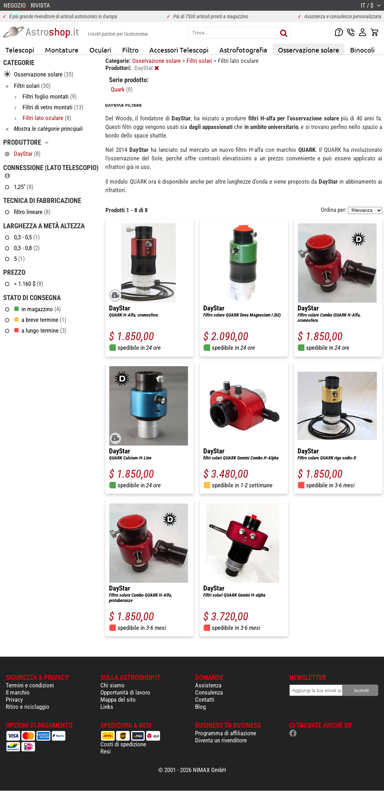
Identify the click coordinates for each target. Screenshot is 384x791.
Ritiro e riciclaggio (27, 706)
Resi (105, 751)
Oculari (100, 49)
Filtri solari (200, 60)
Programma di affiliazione (225, 733)
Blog (200, 706)
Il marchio (18, 692)
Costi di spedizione (123, 744)
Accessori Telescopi (179, 49)
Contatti (204, 699)
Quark (122, 89)
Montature (62, 49)
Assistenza (208, 685)
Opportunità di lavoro (125, 692)
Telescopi (19, 49)
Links (106, 706)
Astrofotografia (243, 49)
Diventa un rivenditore (221, 740)
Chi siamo (112, 685)
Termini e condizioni (30, 685)
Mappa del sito (118, 699)
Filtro (130, 49)
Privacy (14, 699)
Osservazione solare (308, 49)
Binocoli (362, 49)
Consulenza (209, 692)
